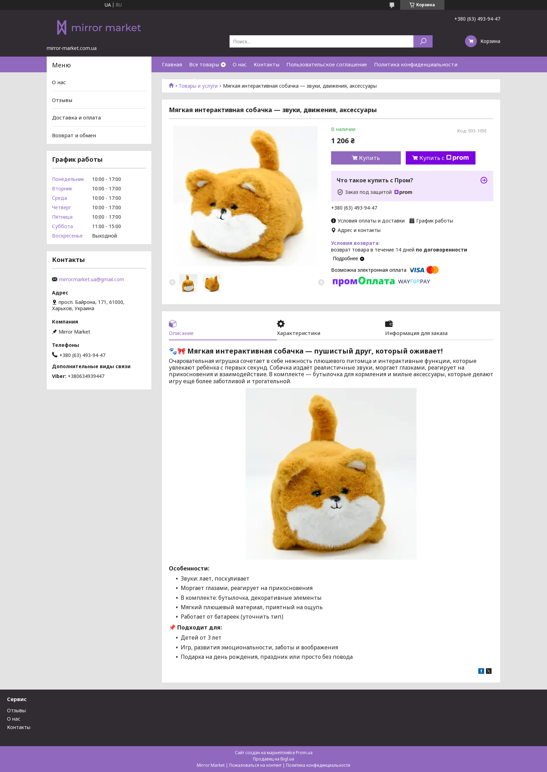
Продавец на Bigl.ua (273, 759)
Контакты (266, 64)
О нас (240, 64)
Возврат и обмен (184, 80)
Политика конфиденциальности (415, 64)
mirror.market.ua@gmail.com (91, 279)
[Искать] (423, 41)
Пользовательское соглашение (326, 64)
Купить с (444, 158)
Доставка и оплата (76, 117)
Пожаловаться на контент (255, 765)
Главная (172, 64)
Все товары (204, 64)
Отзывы (62, 99)
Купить (369, 158)
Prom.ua (304, 753)
